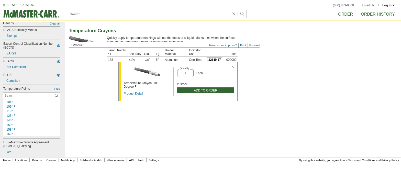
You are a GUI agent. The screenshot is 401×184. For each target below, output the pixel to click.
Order (345, 14)
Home (6, 160)
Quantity (184, 68)
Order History (378, 14)
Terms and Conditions (361, 160)
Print (243, 45)
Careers (51, 160)
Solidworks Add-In (91, 160)
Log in (388, 5)
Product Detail (133, 93)
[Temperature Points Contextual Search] (31, 95)
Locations (21, 160)
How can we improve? (223, 45)
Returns (37, 160)
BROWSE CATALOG (20, 4)
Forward (254, 45)
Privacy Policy (390, 160)
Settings (154, 160)
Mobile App (68, 160)
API (131, 160)
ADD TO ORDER (205, 90)
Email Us (368, 5)
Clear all (55, 23)
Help (141, 160)
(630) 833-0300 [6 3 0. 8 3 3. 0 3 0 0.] (343, 5)
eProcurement (116, 160)
